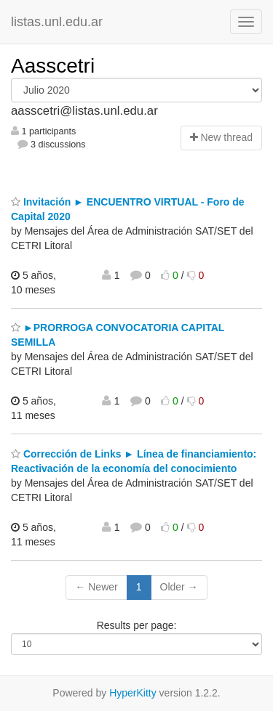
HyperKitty (133, 693)
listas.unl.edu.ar (57, 22)
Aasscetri (53, 65)
